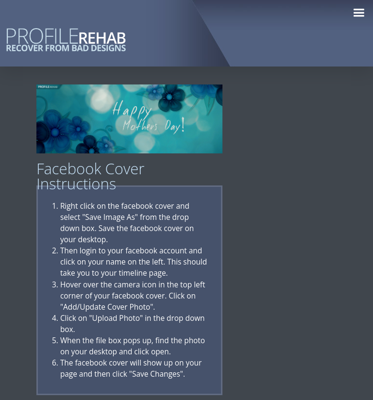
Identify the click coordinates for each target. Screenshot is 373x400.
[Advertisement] (300, 230)
